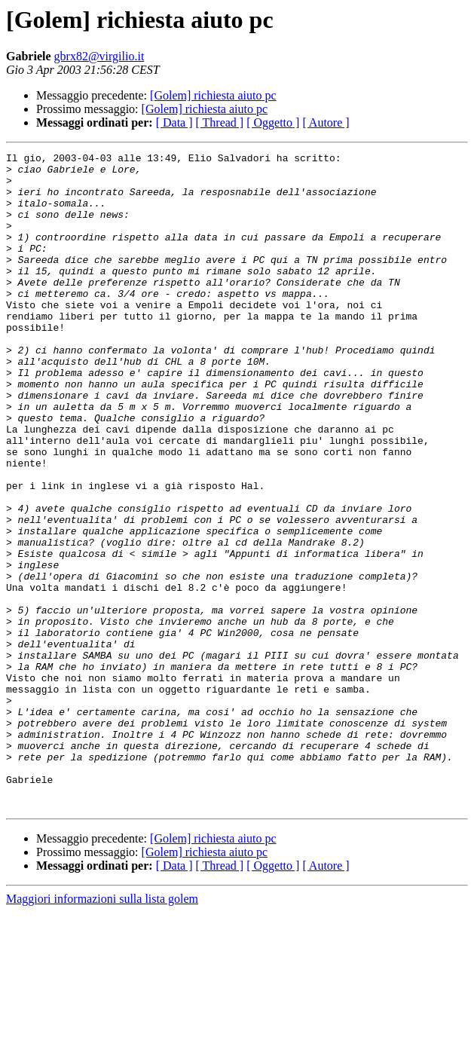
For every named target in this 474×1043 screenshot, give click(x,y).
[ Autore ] (325, 122)
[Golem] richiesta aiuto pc (213, 95)
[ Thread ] (220, 122)
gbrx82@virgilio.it (99, 56)
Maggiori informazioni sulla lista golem (102, 1029)
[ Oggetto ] (272, 122)
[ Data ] (174, 122)
